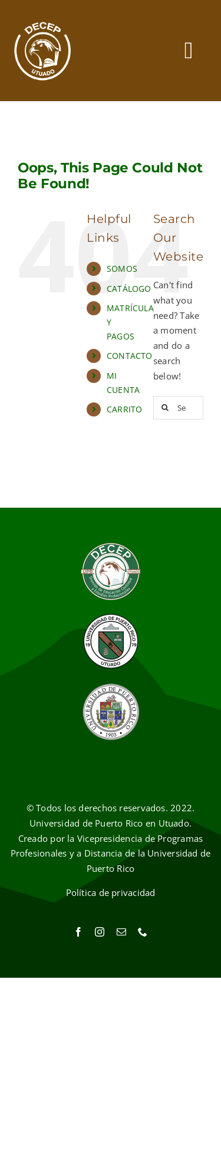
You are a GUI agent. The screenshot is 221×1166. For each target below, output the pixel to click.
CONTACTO (130, 355)
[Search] (165, 407)
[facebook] (78, 932)
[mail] (121, 932)
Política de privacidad (111, 892)
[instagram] (99, 932)
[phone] (142, 932)
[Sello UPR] (110, 686)
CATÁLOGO (129, 288)
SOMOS (122, 268)
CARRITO (125, 409)
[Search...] (178, 407)
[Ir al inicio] (43, 50)
